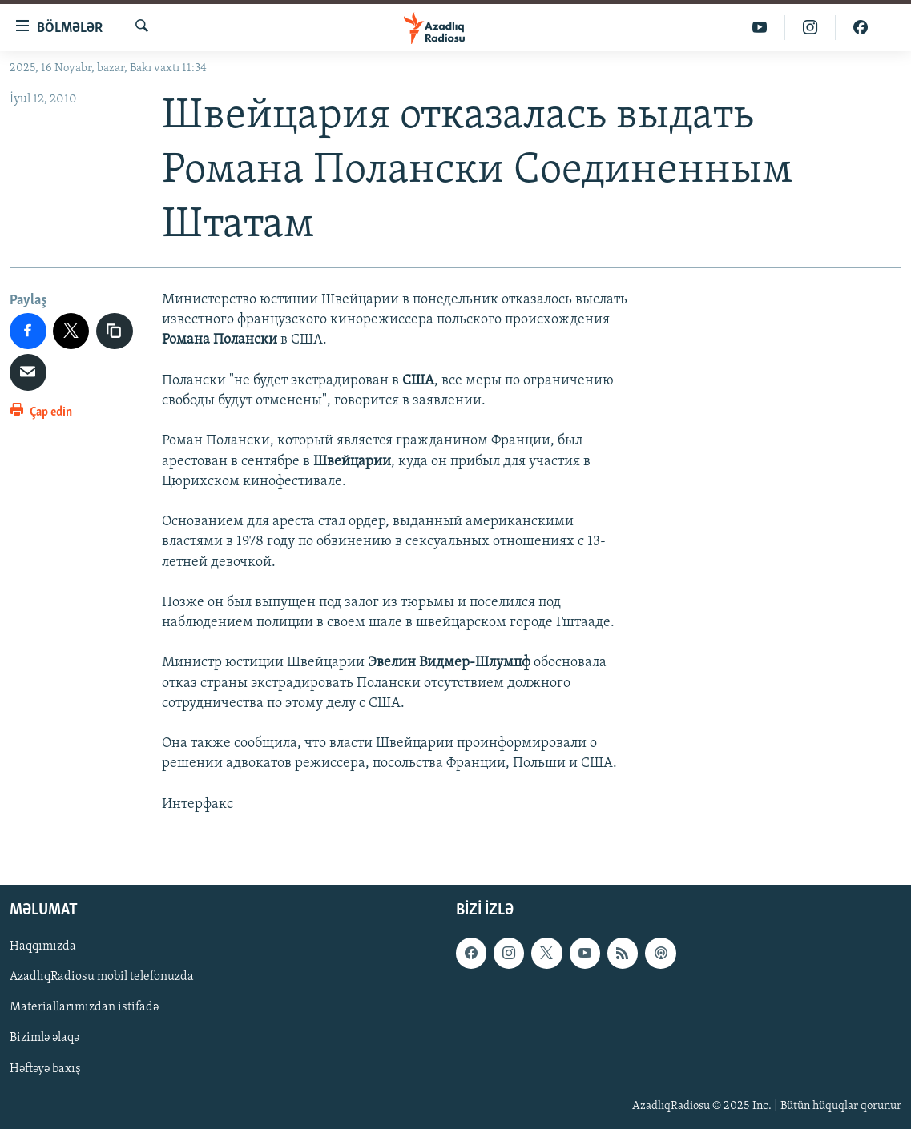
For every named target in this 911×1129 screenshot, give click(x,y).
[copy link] (114, 331)
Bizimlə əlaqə (44, 1037)
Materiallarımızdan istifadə (84, 1007)
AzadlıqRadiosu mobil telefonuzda (102, 976)
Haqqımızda (43, 946)
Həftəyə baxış (45, 1069)
